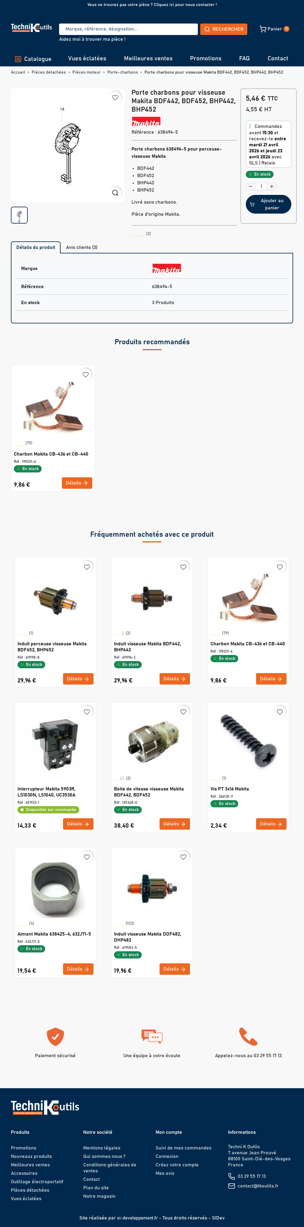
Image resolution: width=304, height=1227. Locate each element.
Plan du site (96, 1187)
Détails (77, 483)
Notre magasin (99, 1196)
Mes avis (165, 1173)
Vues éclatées (87, 59)
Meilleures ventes (148, 59)
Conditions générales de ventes (109, 1167)
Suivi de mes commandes (183, 1148)
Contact (278, 59)
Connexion (167, 1156)
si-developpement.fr (137, 1218)
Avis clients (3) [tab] (81, 247)
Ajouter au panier (266, 204)
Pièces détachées (30, 1190)
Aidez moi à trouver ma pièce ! (92, 39)
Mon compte (169, 1132)
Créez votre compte (177, 1164)
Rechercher (179, 29)
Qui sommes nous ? (104, 1156)
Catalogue (33, 59)
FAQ (244, 59)
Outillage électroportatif (37, 1181)
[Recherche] (106, 29)
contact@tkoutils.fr (258, 1186)
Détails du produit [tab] (35, 247)
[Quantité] (261, 186)
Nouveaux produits (31, 1156)
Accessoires (24, 1173)
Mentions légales (101, 1148)
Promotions (205, 59)
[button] (232, 29)
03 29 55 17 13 (252, 1176)
